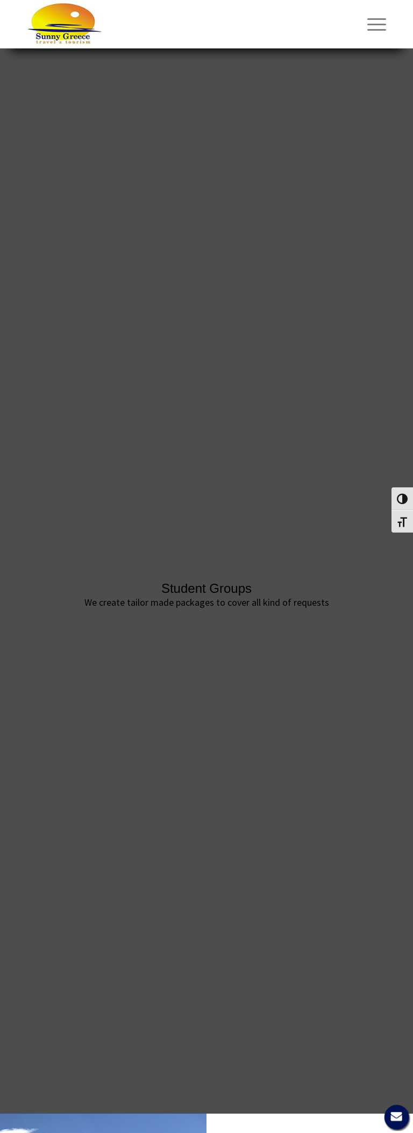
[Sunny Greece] (64, 24)
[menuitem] (371, 24)
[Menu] (371, 24)
